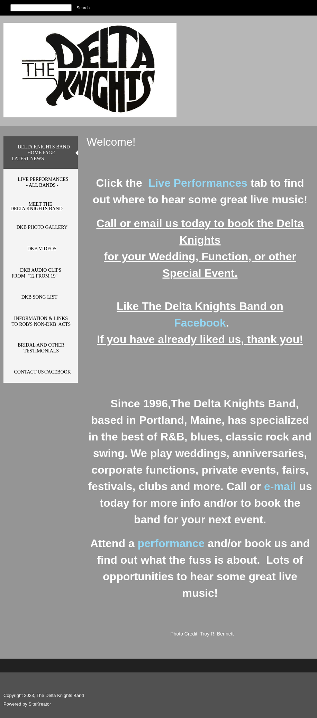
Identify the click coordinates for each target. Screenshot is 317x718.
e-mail (281, 486)
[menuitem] (40, 152)
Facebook (200, 323)
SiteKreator (39, 704)
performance (171, 543)
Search (83, 8)
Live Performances (199, 183)
